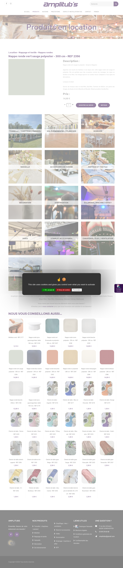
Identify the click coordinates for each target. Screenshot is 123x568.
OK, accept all (48, 290)
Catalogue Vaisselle (118, 290)
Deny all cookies (63, 290)
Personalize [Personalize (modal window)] (77, 290)
